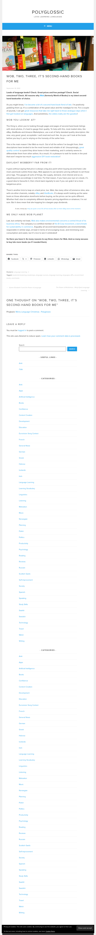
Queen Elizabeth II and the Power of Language (23, 287)
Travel (21, 629)
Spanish (22, 592)
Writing (21, 641)
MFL (72, 275)
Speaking (22, 598)
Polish (21, 531)
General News (24, 446)
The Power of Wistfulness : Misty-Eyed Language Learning (73, 289)
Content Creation (25, 415)
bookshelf (15, 275)
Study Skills (23, 604)
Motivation (23, 507)
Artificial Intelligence (27, 397)
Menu (49, 26)
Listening (22, 501)
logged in (22, 330)
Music (21, 513)
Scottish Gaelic (25, 574)
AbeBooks (48, 193)
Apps (21, 391)
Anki (20, 363)
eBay (37, 193)
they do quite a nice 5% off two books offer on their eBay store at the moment (53, 209)
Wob (42, 95)
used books (15, 278)
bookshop (23, 275)
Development (24, 421)
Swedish (22, 617)
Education (23, 427)
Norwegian (23, 519)
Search (21, 345)
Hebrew (22, 464)
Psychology (23, 549)
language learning (55, 275)
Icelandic (22, 470)
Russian (22, 568)
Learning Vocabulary (27, 488)
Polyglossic (48, 12)
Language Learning (20, 272)
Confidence (23, 409)
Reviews (22, 562)
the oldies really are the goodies (63, 114)
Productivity (23, 543)
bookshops (31, 275)
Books (21, 403)
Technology (23, 623)
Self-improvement (26, 580)
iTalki (21, 369)
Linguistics (23, 495)
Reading (22, 556)
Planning (22, 525)
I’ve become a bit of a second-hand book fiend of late (48, 104)
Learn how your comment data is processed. (60, 336)
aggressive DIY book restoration (46, 156)
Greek (21, 458)
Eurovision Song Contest (28, 433)
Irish (20, 476)
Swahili (21, 610)
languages (66, 275)
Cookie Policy (50, 931)
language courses (42, 275)
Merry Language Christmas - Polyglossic (33, 312)
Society (22, 586)
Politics (21, 537)
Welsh (21, 635)
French (22, 440)
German (22, 452)
